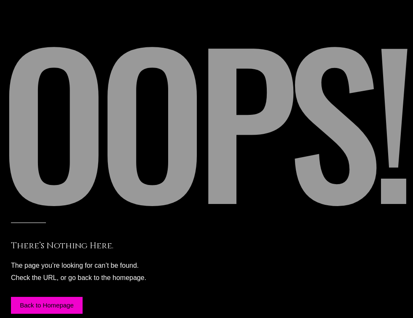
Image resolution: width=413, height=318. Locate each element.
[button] (47, 305)
